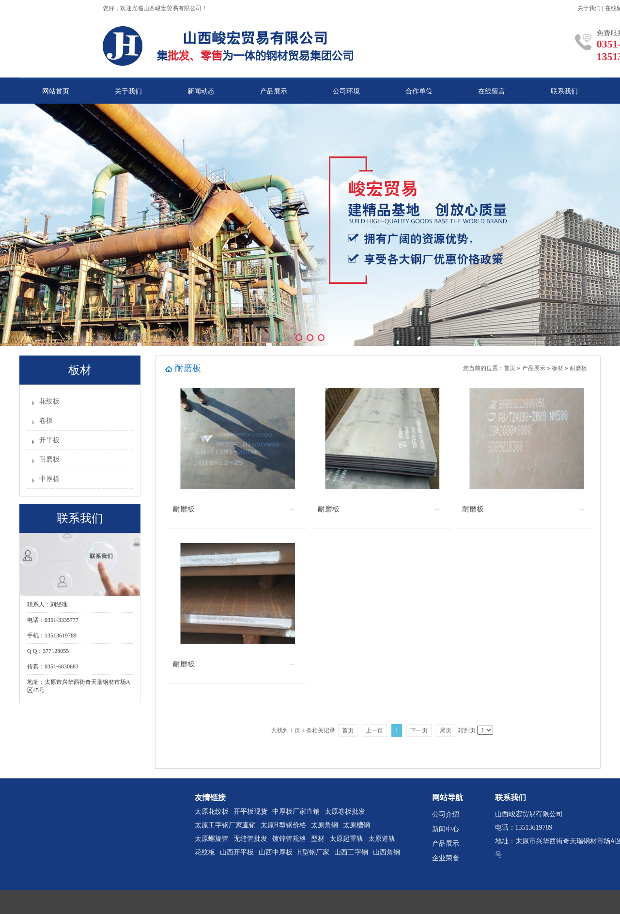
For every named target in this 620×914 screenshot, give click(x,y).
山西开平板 (237, 852)
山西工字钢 (351, 852)
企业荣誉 (445, 858)
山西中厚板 (276, 852)
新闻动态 (201, 91)
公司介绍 (445, 814)
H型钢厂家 (313, 852)
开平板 (49, 440)
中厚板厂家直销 (296, 811)
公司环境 (346, 91)
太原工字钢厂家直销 (225, 825)
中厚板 (49, 478)
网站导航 (447, 797)
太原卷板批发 (345, 811)
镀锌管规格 (289, 838)
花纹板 (49, 401)
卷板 (46, 420)
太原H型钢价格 (283, 825)
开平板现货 (250, 811)
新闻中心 (445, 829)
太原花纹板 (212, 811)
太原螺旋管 (212, 838)
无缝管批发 (250, 838)
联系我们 (564, 91)
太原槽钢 (356, 825)
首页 (509, 368)
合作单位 (419, 91)
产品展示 (273, 91)
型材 (318, 838)
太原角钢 (324, 825)
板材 (557, 368)
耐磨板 (49, 459)
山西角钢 (386, 852)
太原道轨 (381, 838)
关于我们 (589, 8)
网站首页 (55, 91)
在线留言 (491, 91)
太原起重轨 (346, 838)
